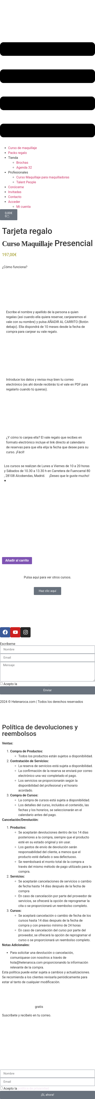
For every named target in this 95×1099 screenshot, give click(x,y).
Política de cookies (47, 714)
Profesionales (18, 172)
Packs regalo (17, 153)
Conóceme (16, 187)
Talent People (26, 182)
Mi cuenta (23, 207)
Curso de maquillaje (22, 148)
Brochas (22, 163)
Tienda (13, 158)
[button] (47, 90)
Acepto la (26, 1088)
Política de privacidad (15, 714)
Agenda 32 (24, 167)
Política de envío (75, 714)
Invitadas (14, 192)
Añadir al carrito (17, 560)
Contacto (14, 197)
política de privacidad (33, 684)
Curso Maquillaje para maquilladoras (42, 177)
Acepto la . (26, 684)
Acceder (14, 202)
